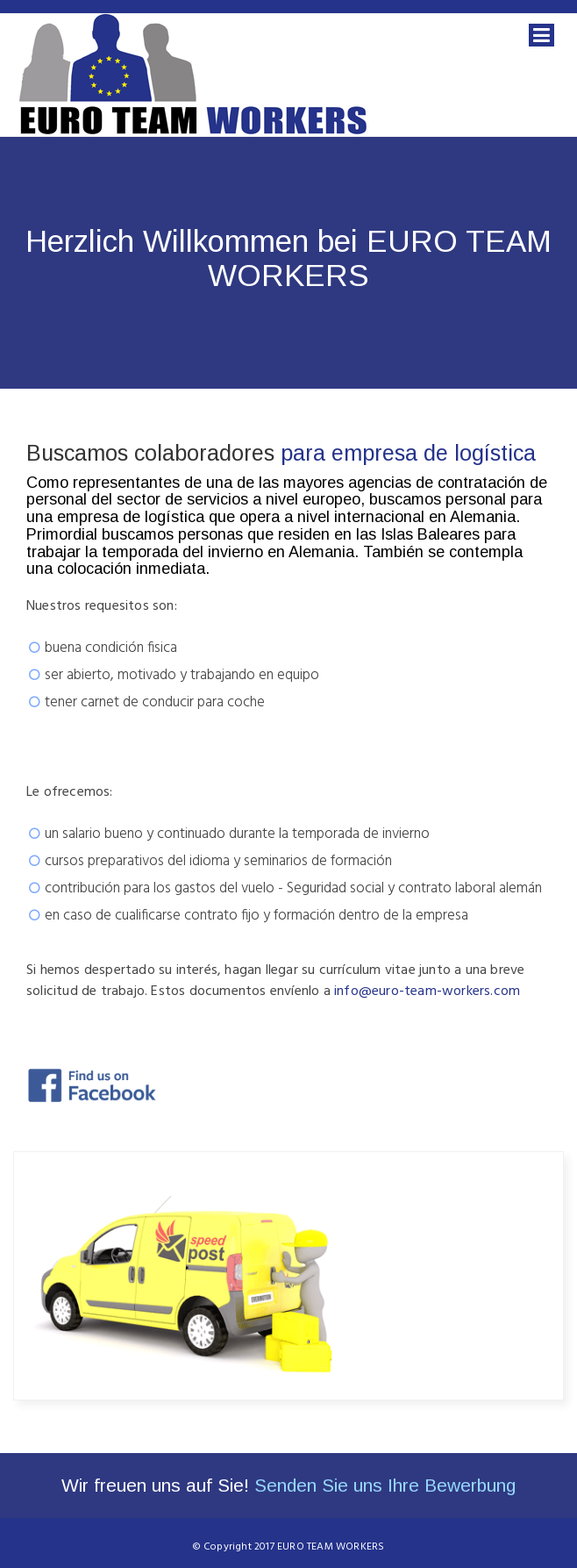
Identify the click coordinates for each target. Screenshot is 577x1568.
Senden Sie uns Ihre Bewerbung (385, 1485)
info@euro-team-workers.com (427, 991)
